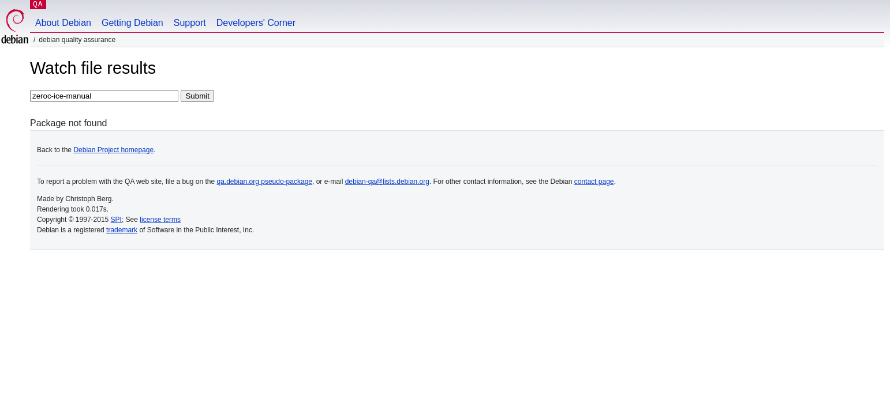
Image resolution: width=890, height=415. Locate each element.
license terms (160, 220)
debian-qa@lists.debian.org (387, 182)
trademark (121, 230)
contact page (594, 182)
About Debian (63, 23)
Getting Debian (132, 23)
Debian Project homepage (113, 150)
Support (190, 23)
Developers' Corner (256, 23)
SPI (116, 220)
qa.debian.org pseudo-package (264, 182)
